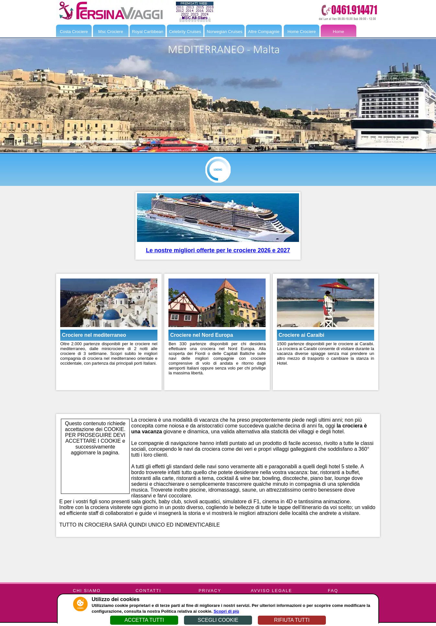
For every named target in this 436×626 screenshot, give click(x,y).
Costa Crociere (74, 31)
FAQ (333, 590)
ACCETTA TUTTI (144, 620)
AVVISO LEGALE (271, 590)
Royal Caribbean (147, 31)
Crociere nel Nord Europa (201, 335)
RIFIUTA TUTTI (292, 620)
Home (338, 31)
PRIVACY (210, 590)
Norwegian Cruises (224, 31)
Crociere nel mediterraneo (94, 335)
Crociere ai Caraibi (301, 335)
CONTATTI (148, 590)
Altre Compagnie (264, 31)
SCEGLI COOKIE (218, 620)
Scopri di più (226, 611)
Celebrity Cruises (185, 31)
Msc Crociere (110, 31)
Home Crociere (302, 31)
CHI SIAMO (87, 590)
